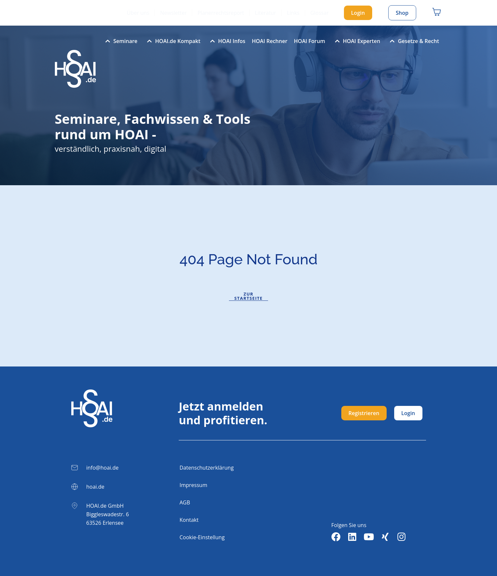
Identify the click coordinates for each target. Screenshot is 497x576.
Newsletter (173, 12)
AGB (185, 502)
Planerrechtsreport (220, 12)
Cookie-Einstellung (202, 537)
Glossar (319, 12)
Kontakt (189, 519)
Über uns (138, 12)
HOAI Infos (226, 41)
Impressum (193, 485)
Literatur (265, 12)
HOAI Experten (356, 41)
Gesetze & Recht (413, 41)
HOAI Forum (309, 41)
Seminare (119, 41)
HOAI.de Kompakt (172, 41)
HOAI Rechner (269, 41)
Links (293, 12)
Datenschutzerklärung (207, 467)
